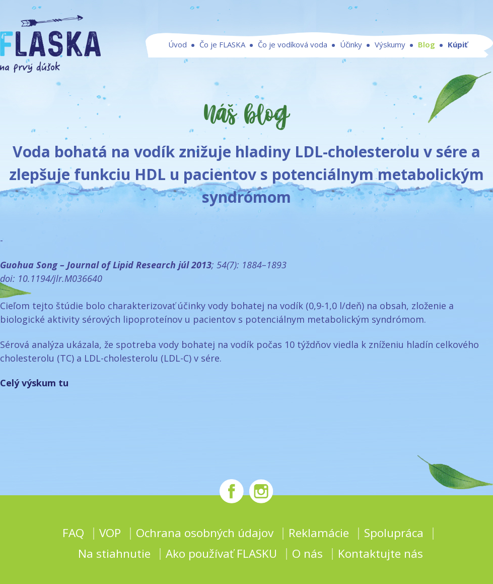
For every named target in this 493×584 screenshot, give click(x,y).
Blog (426, 44)
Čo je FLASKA (222, 44)
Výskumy (390, 44)
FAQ (73, 533)
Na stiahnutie (114, 553)
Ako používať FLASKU (221, 553)
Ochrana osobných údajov (204, 533)
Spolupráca (394, 533)
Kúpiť (458, 44)
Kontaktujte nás (380, 553)
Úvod (177, 44)
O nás (307, 553)
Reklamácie (319, 533)
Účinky (351, 44)
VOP (110, 533)
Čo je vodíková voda (292, 44)
